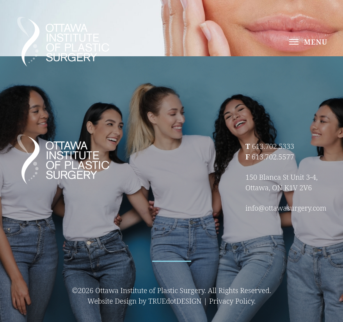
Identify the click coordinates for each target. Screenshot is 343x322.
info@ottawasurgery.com (285, 208)
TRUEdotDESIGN (175, 301)
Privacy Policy (231, 301)
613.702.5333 (273, 146)
